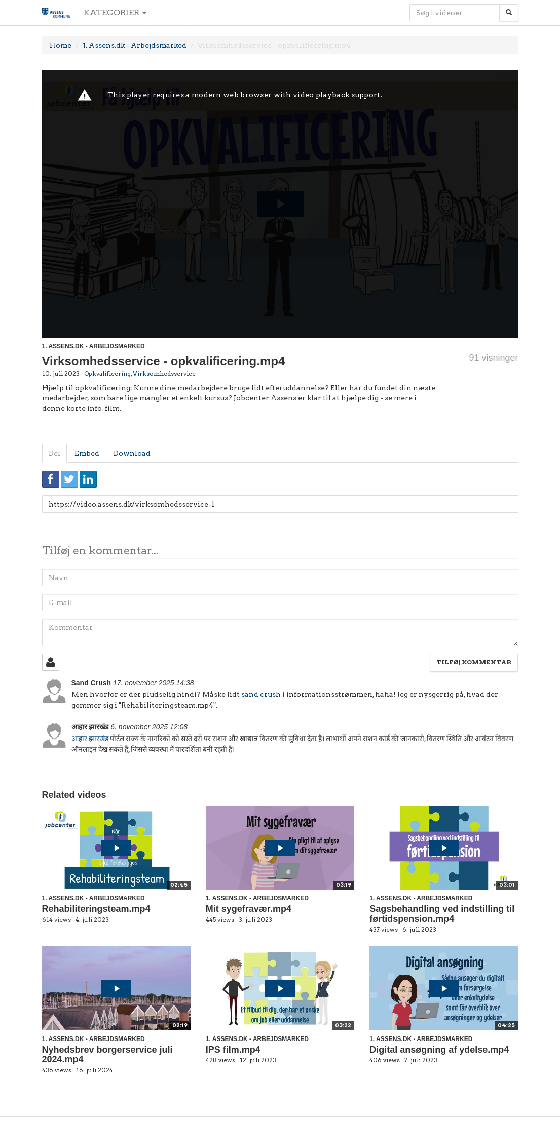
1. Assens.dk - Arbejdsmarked (134, 45)
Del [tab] (54, 453)
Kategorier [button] (115, 12)
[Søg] (508, 12)
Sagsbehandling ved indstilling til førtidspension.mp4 (441, 913)
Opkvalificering (107, 373)
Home (60, 45)
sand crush (261, 694)
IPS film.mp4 (233, 1050)
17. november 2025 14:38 (153, 683)
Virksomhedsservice (164, 373)
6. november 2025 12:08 (149, 727)
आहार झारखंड (89, 738)
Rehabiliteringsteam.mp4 (96, 908)
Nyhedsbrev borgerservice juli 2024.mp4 (107, 1055)
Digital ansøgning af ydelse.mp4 (439, 1050)
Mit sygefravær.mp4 (248, 908)
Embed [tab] (86, 453)
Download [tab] (132, 453)
